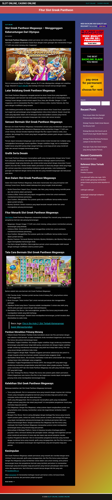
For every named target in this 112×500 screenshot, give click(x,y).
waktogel (84, 190)
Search (83, 100)
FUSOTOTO (84, 167)
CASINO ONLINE (103, 3)
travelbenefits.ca (13, 471)
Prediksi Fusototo (87, 172)
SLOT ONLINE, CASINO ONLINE (59, 497)
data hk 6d (84, 170)
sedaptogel (84, 195)
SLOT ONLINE (91, 3)
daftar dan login (96, 177)
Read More (10, 481)
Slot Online (9, 217)
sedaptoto (100, 195)
